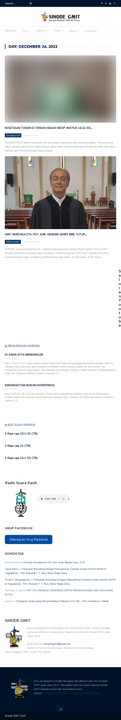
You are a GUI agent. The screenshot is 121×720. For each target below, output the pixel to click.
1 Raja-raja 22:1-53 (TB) (21, 458)
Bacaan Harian (21, 425)
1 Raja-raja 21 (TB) (17, 446)
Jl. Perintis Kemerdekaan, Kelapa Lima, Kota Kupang (71, 693)
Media (72, 31)
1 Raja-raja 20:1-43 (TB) (21, 433)
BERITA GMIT (13, 241)
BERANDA (10, 30)
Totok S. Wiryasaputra (17, 579)
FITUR (57, 31)
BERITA (41, 31)
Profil (25, 31)
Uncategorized (13, 135)
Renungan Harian (23, 346)
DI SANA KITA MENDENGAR (24, 355)
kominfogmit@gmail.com (57, 644)
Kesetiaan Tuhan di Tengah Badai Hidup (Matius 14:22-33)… (48, 128)
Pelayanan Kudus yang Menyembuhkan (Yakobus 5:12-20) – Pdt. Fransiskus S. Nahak (62, 601)
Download (90, 31)
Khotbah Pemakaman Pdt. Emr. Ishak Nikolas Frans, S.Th (54, 562)
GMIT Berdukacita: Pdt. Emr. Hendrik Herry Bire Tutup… (46, 234)
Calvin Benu (11, 569)
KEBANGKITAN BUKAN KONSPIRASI (30, 385)
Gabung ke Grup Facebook (28, 539)
